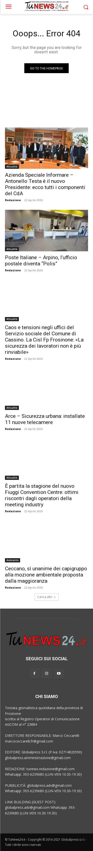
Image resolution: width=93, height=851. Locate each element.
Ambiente (12, 560)
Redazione (13, 200)
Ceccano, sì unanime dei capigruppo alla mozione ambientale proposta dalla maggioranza (46, 575)
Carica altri (46, 597)
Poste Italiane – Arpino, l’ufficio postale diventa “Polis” (41, 261)
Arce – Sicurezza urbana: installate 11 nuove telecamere (45, 419)
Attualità (11, 166)
